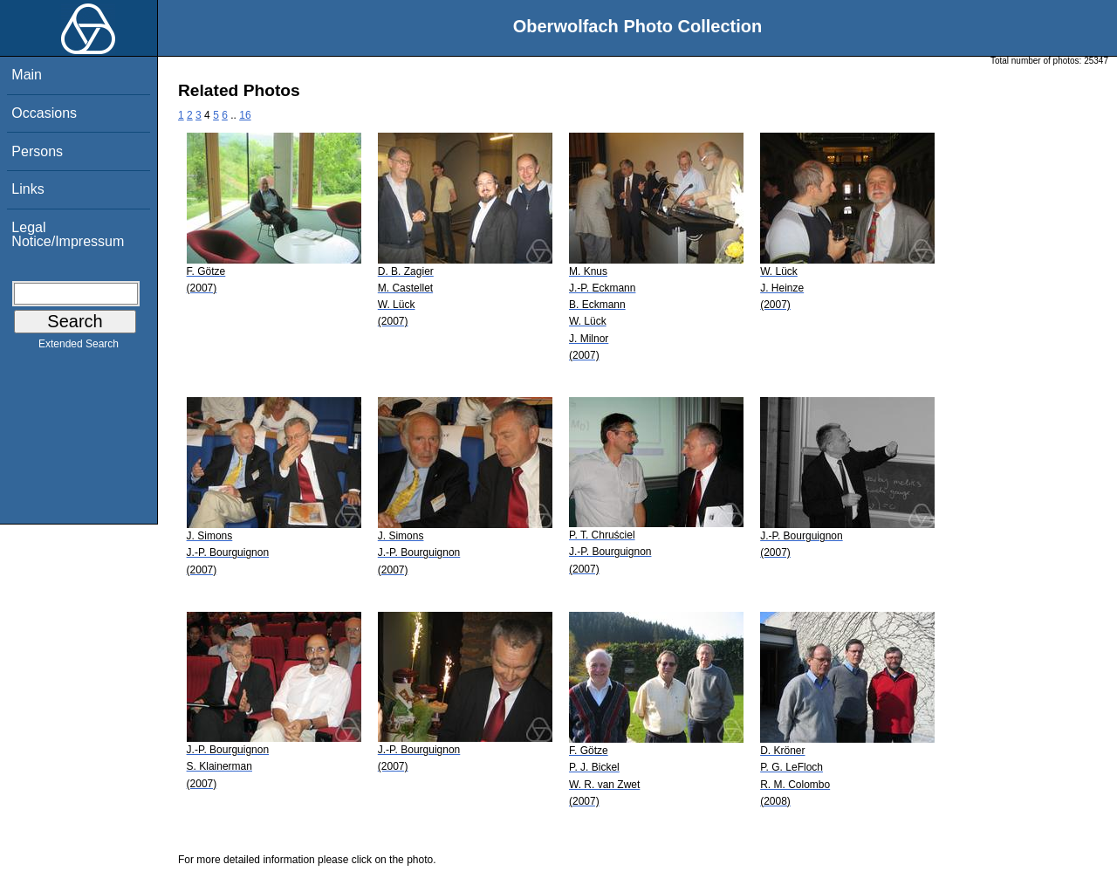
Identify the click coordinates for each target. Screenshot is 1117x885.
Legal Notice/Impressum (67, 234)
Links (27, 189)
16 (244, 115)
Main (26, 74)
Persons (37, 151)
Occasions (44, 113)
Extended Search (78, 347)
